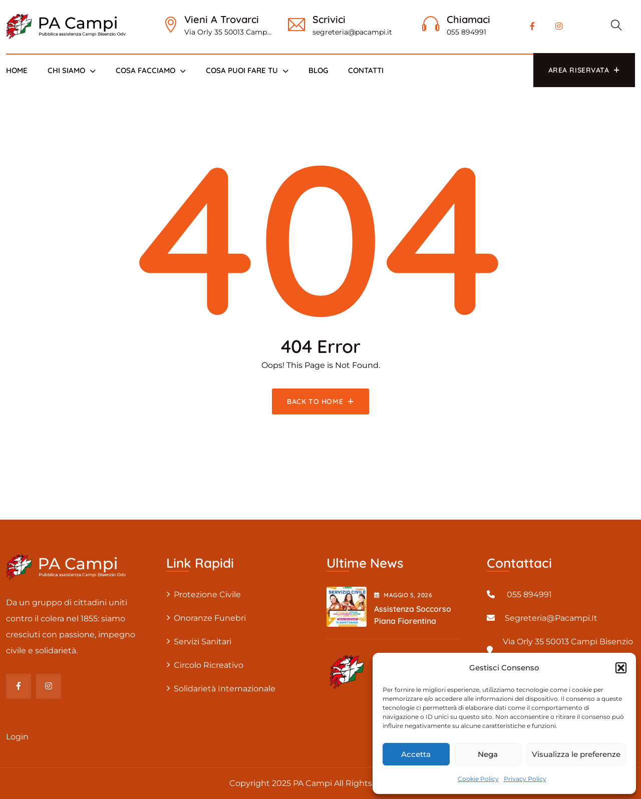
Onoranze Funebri (210, 618)
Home (17, 70)
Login (17, 736)
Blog (318, 70)
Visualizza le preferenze (576, 754)
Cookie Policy (478, 778)
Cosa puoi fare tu (242, 70)
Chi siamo (66, 70)
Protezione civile (207, 594)
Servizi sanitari (202, 641)
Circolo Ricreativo (208, 665)
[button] (621, 668)
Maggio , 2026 (403, 595)
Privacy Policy (525, 778)
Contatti (366, 70)
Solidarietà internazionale (224, 688)
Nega (488, 754)
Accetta (416, 754)
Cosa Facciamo (145, 70)
